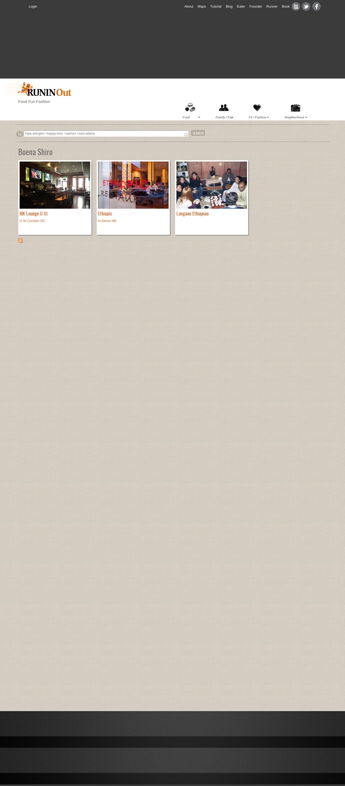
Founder (255, 6)
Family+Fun (223, 117)
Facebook (316, 6)
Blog (229, 6)
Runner (272, 6)
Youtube (295, 6)
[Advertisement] (178, 49)
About (188, 6)
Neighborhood (294, 117)
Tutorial (215, 6)
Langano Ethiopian (192, 213)
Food (190, 117)
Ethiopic (105, 213)
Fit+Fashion (258, 117)
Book (286, 6)
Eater (241, 6)
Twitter (306, 6)
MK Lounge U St (34, 213)
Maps (202, 6)
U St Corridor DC (32, 221)
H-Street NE (107, 221)
